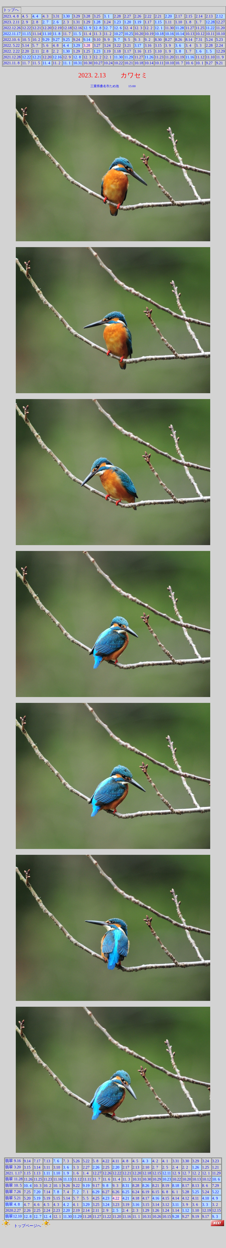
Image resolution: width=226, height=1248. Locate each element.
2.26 (137, 16)
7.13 (46, 1161)
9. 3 (137, 39)
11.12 (200, 57)
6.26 (116, 1192)
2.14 (199, 16)
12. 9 (87, 28)
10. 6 (189, 63)
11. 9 (220, 57)
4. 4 (35, 16)
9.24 (76, 39)
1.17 (148, 22)
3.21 (127, 45)
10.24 (108, 63)
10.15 (166, 1216)
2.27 (127, 16)
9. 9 (107, 39)
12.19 (57, 28)
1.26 (195, 1167)
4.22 (106, 1161)
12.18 (67, 28)
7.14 (46, 1192)
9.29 (46, 39)
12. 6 (118, 28)
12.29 (220, 51)
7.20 (37, 1192)
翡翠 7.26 (13, 1192)
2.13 (209, 16)
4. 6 (36, 1204)
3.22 (117, 45)
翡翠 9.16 (13, 1161)
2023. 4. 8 (11, 16)
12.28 (210, 22)
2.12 (219, 16)
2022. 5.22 (11, 45)
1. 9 (168, 51)
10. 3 (37, 1185)
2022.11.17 (11, 34)
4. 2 (155, 1161)
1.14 (175, 1210)
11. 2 (107, 34)
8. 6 (205, 1185)
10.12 (200, 34)
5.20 (27, 1198)
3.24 (107, 45)
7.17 (37, 1161)
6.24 (135, 1192)
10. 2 (36, 39)
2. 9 (25, 22)
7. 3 (66, 1161)
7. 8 (56, 1192)
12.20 (47, 28)
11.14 (36, 34)
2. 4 (175, 1167)
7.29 (215, 1185)
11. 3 (97, 34)
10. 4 (28, 1185)
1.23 (117, 22)
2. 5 (165, 1167)
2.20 (168, 16)
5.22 (86, 1161)
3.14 (37, 1167)
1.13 (37, 1173)
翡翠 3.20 (13, 1167)
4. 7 (27, 1204)
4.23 (106, 1198)
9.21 (219, 63)
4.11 (116, 1161)
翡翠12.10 (13, 1216)
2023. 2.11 (11, 22)
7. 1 (85, 1192)
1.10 (178, 22)
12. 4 (128, 28)
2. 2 (56, 51)
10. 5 (26, 39)
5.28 (185, 1192)
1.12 (185, 1210)
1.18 (117, 51)
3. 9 (168, 45)
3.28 (86, 16)
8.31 (125, 1185)
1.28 (97, 22)
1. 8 (188, 22)
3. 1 (107, 16)
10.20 (138, 34)
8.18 (175, 1185)
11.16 (189, 57)
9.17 (96, 1185)
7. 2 (76, 1192)
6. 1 (175, 1192)
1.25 (86, 51)
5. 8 (95, 1161)
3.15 (158, 45)
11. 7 (66, 34)
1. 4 (85, 1173)
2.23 (56, 1210)
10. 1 (199, 63)
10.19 (149, 34)
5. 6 (45, 45)
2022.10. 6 (11, 39)
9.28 (175, 1216)
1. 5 (209, 51)
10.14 (179, 34)
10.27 (118, 34)
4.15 (165, 1198)
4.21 (125, 1198)
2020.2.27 (13, 1210)
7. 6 (56, 1161)
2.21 (158, 16)
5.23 (219, 39)
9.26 (66, 1185)
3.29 (76, 16)
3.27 (97, 45)
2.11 (35, 51)
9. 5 (127, 39)
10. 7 (179, 63)
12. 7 (108, 28)
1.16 (137, 51)
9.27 (56, 39)
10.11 (210, 34)
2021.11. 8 (11, 63)
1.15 (158, 22)
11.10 (47, 34)
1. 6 (198, 51)
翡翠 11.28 (13, 1179)
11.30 (169, 28)
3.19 (125, 1204)
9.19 (86, 1185)
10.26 (156, 1216)
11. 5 (77, 34)
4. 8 (56, 45)
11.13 (67, 1179)
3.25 (97, 16)
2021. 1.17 (13, 1173)
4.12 (185, 1198)
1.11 (168, 22)
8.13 (195, 1185)
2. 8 (35, 22)
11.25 (200, 28)
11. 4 (87, 34)
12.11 (166, 1173)
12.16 (77, 28)
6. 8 (165, 1192)
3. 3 (198, 45)
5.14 (25, 45)
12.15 (156, 1173)
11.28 (179, 28)
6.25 (125, 1192)
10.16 (169, 34)
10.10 (220, 34)
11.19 (179, 57)
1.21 (215, 1167)
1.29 (86, 22)
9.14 (86, 39)
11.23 (159, 57)
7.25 (27, 1192)
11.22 (210, 28)
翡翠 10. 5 (13, 1185)
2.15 (188, 16)
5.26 (76, 1161)
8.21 (155, 1185)
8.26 (178, 39)
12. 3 (138, 28)
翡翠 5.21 (13, 1198)
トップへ (11, 10)
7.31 (199, 39)
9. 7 (117, 39)
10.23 (166, 1179)
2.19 (76, 1210)
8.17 (185, 1185)
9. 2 (147, 39)
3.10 (56, 1167)
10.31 (77, 63)
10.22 (118, 63)
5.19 (37, 1198)
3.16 (148, 45)
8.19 (165, 1185)
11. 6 (106, 1179)
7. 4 (66, 1192)
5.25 (195, 1192)
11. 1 (66, 63)
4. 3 (45, 16)
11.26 (149, 57)
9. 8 (105, 1185)
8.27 (168, 39)
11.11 (87, 1179)
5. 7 (35, 45)
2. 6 (56, 22)
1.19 (137, 22)
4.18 (135, 1198)
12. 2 (148, 28)
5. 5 (85, 1198)
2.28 (117, 16)
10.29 (156, 1179)
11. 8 (56, 34)
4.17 (145, 1198)
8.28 (135, 1185)
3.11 (46, 1167)
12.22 (26, 28)
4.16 (155, 1198)
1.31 (76, 22)
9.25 (66, 39)
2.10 (145, 1167)
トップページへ (26, 1226)
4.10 (205, 1198)
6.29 (96, 1192)
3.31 (56, 16)
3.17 (137, 45)
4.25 (96, 1198)
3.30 (66, 16)
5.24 (209, 39)
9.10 (97, 39)
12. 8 (97, 28)
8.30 (158, 39)
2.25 (106, 1167)
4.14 (175, 1198)
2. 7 (45, 22)
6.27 (106, 1192)
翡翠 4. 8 (12, 1204)
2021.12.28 (12, 57)
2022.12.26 (12, 28)
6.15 (155, 1192)
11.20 (220, 28)
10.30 (87, 63)
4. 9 (215, 1198)
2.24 (219, 45)
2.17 (178, 16)
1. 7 (198, 22)
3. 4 (188, 45)
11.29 (128, 57)
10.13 (189, 34)
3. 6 (178, 45)
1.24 (107, 22)
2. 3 (66, 22)
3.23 (215, 1161)
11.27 (189, 28)
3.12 (165, 1204)
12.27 (220, 22)
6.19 (145, 1192)
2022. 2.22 (11, 51)
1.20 (127, 22)
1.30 (66, 51)
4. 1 (165, 1161)
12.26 (107, 1173)
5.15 (56, 1198)
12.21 (36, 28)
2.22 (148, 16)
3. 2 (215, 1204)
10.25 (128, 34)
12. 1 (159, 28)
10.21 (128, 63)
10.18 (159, 34)
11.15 (26, 34)
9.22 (76, 1185)
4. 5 (25, 16)
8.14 (188, 39)
